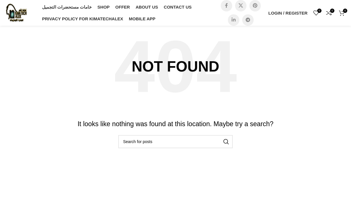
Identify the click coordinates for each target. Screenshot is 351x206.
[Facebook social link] (226, 5)
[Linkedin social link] (233, 20)
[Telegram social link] (248, 20)
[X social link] (241, 5)
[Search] (175, 141)
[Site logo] (16, 12)
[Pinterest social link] (255, 5)
